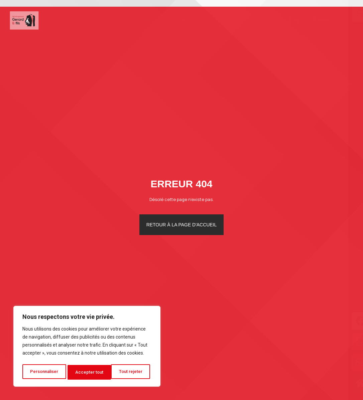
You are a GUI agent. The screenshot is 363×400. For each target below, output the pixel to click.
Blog (284, 20)
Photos (257, 20)
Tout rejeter (88, 372)
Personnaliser (44, 372)
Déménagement (153, 20)
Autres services (212, 20)
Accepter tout (130, 372)
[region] (86, 348)
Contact (312, 20)
